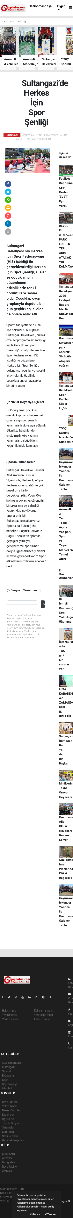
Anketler (7, 1158)
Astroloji (7, 1170)
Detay (35, 1214)
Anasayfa (8, 21)
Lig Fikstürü (9, 1119)
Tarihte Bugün (10, 1123)
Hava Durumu (10, 1101)
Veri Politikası (10, 1019)
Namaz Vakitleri (11, 1110)
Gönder (43, 604)
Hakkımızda (9, 1010)
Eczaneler (8, 1114)
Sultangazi (23, 21)
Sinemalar (8, 1127)
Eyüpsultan (8, 1075)
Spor (5, 1079)
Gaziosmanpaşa (40, 6)
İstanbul (7, 1088)
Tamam (50, 1214)
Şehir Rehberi (10, 1136)
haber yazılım (8, 1209)
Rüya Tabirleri (10, 1166)
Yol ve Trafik (9, 1106)
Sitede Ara (8, 1153)
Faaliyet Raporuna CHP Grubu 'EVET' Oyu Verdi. (65, 192)
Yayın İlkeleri (9, 1014)
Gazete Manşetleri (13, 1140)
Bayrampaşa (10, 1084)
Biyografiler (9, 1162)
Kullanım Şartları (44, 1010)
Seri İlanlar (8, 1131)
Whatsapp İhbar (43, 1014)
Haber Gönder (42, 1019)
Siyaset (6, 1071)
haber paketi (7, 1205)
